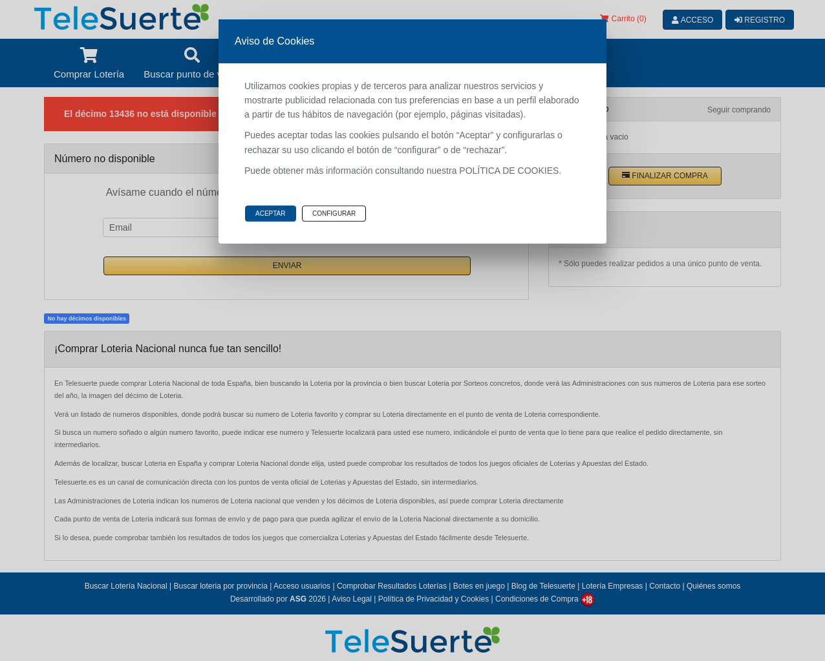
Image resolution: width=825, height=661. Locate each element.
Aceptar (270, 213)
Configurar (334, 213)
